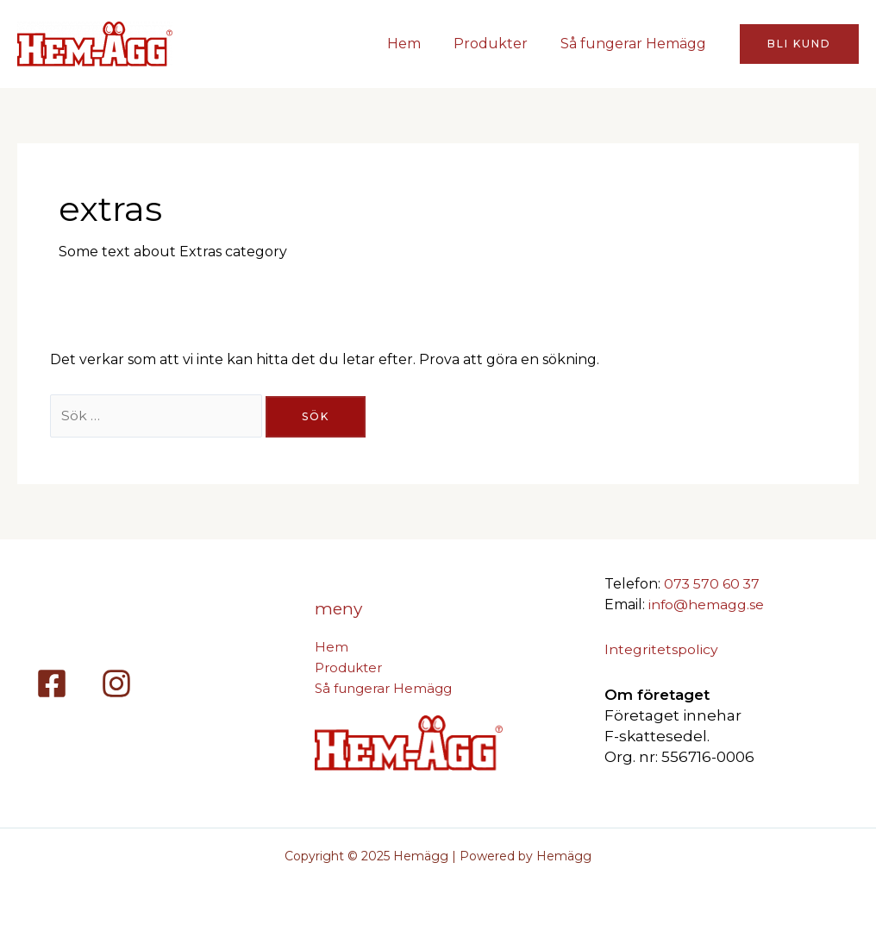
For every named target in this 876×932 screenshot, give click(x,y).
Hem (417, 43)
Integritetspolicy (661, 649)
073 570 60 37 (712, 584)
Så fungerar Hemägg (636, 43)
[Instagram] (116, 683)
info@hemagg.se (706, 604)
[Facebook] (52, 683)
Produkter (498, 43)
